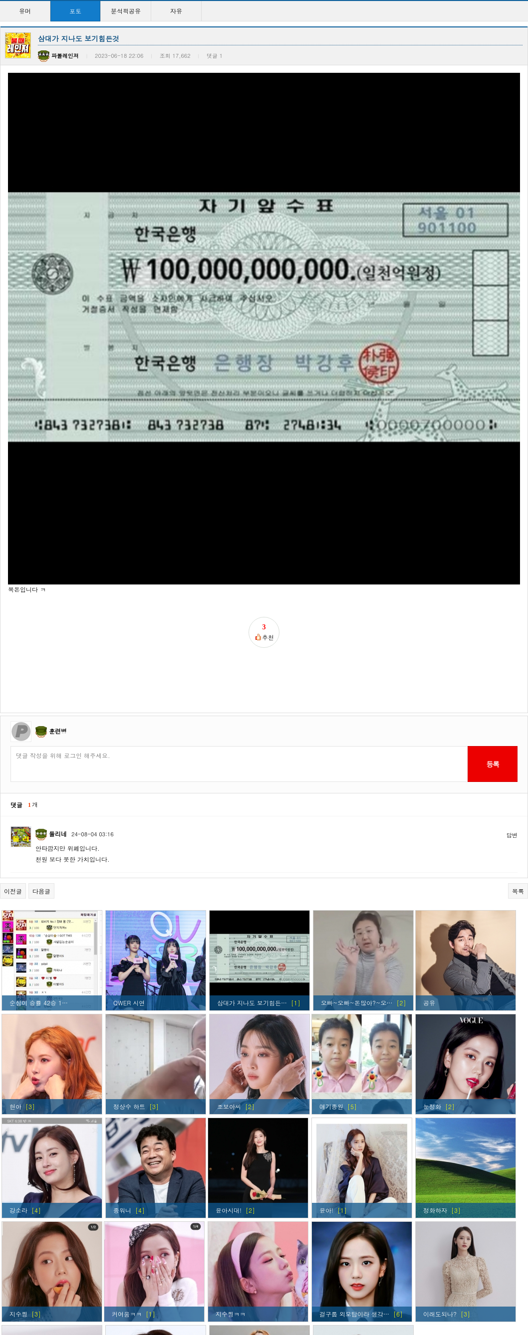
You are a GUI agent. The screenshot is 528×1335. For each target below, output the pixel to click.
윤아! (326, 1057)
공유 (429, 850)
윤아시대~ (335, 1265)
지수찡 (18, 1161)
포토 (75, 10)
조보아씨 (229, 954)
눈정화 (432, 954)
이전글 (13, 738)
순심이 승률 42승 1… (38, 850)
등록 (492, 611)
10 (320, 1295)
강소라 (18, 1057)
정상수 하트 (129, 954)
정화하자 (435, 1057)
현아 (15, 954)
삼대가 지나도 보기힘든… (252, 850)
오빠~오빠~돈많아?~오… (356, 850)
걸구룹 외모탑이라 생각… (354, 1161)
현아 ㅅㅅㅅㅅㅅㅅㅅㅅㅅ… (254, 1265)
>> (351, 1295)
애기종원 (331, 954)
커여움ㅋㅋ (127, 1161)
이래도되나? (440, 1161)
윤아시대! (229, 1057)
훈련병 (58, 578)
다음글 (41, 738)
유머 (25, 10)
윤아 (119, 1265)
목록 (518, 738)
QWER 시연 (129, 850)
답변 (512, 682)
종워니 (122, 1057)
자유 (176, 10)
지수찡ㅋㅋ (231, 1161)
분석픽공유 (126, 10)
